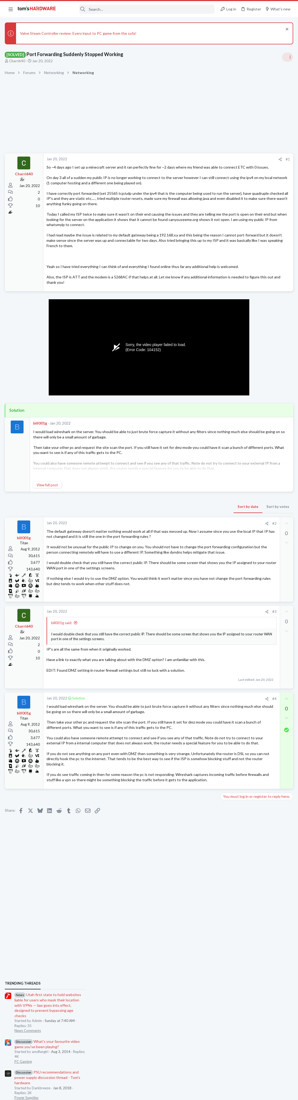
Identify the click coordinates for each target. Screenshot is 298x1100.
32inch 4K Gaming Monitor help (256, 487)
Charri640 (18, 61)
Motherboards (233, 693)
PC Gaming (230, 394)
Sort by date (161, 538)
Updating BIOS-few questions (255, 683)
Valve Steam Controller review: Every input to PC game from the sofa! (79, 33)
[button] (10, 9)
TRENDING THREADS (230, 316)
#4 (188, 752)
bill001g (41, 454)
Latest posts (225, 594)
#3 (188, 655)
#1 (202, 159)
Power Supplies (234, 430)
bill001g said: (62, 666)
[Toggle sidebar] (287, 57)
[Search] (139, 9)
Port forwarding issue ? (249, 756)
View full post (47, 516)
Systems (228, 539)
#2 (188, 555)
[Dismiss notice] (286, 30)
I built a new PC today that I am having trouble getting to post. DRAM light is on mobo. (256, 519)
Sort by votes (191, 538)
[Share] (194, 159)
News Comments (235, 363)
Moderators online (231, 780)
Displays (228, 503)
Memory (228, 646)
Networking (231, 673)
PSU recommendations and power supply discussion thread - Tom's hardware (255, 410)
